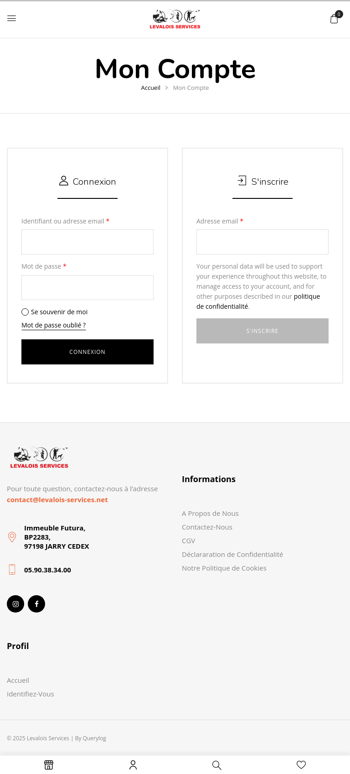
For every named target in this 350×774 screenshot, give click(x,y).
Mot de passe (44, 266)
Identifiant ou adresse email (65, 221)
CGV (188, 540)
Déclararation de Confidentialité (232, 554)
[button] (334, 18)
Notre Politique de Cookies (224, 567)
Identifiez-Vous (30, 693)
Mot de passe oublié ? (53, 325)
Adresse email (219, 221)
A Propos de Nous (210, 513)
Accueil (150, 87)
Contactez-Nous (207, 526)
